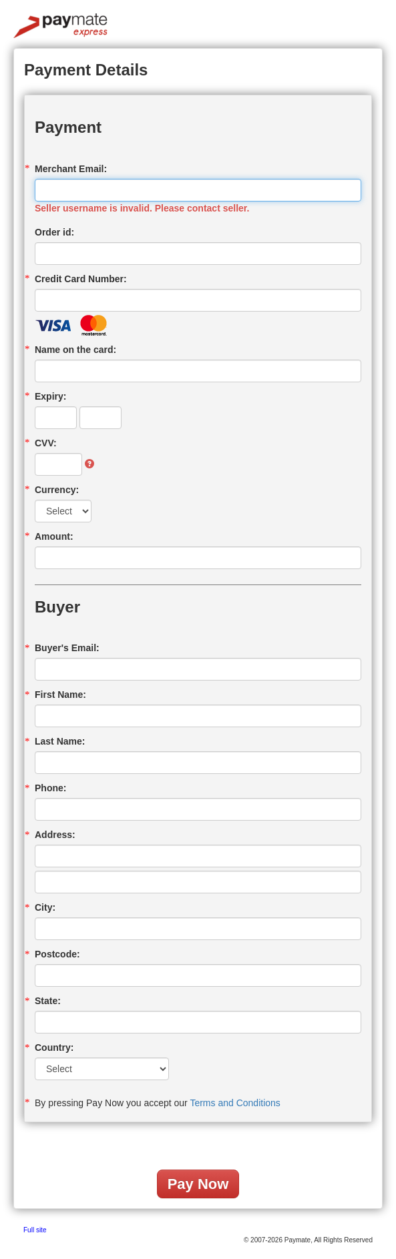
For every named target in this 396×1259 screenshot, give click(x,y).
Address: (55, 834)
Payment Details (86, 70)
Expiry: (50, 396)
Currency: (57, 489)
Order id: (54, 232)
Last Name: (60, 741)
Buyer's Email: (67, 648)
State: (48, 1000)
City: (45, 907)
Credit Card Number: (81, 279)
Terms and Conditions (235, 1103)
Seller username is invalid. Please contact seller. (142, 208)
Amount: (54, 536)
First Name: (60, 694)
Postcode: (57, 954)
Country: (54, 1047)
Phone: (50, 788)
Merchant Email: (71, 168)
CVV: (46, 443)
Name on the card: (75, 349)
